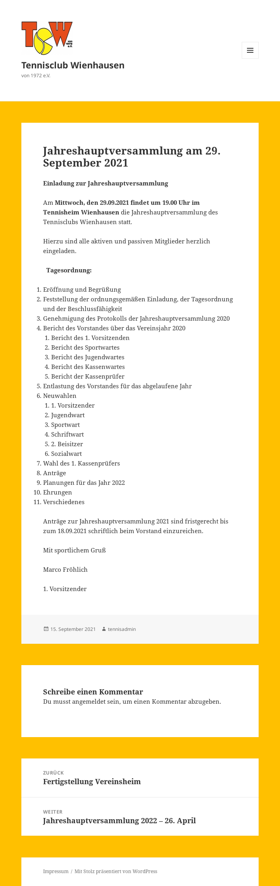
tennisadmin (122, 629)
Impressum (55, 871)
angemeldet (89, 701)
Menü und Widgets (250, 58)
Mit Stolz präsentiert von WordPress (116, 871)
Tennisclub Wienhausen (72, 65)
